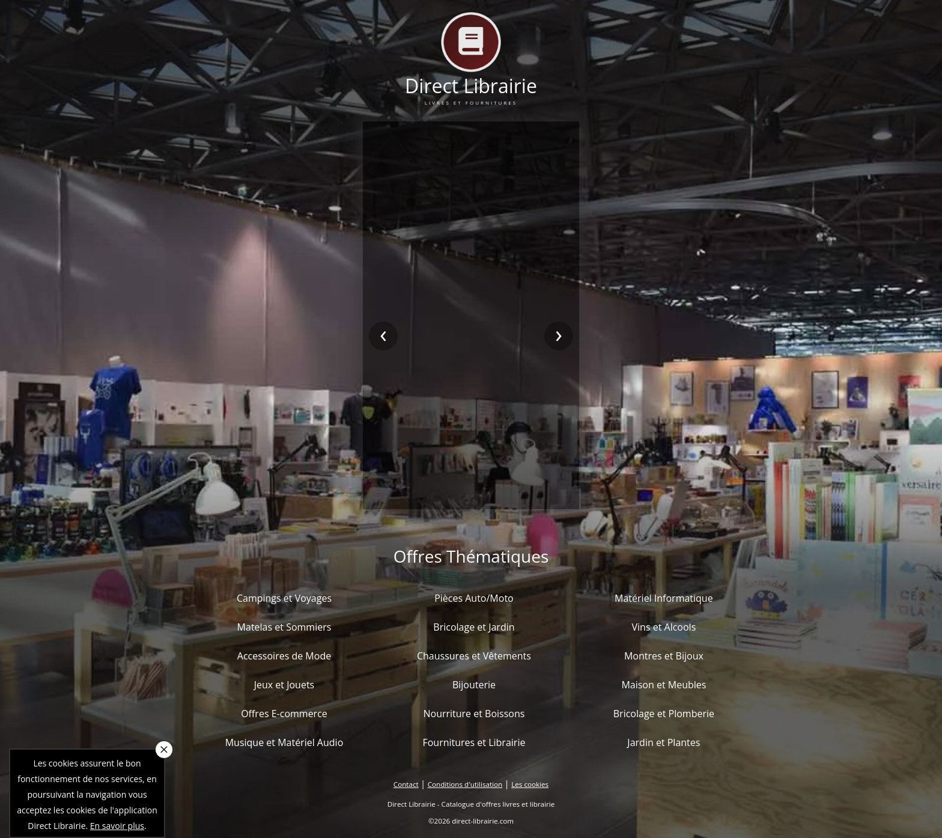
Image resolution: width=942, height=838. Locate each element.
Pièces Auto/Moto (474, 598)
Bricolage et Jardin (473, 627)
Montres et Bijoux (663, 655)
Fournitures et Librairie (473, 742)
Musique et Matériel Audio (284, 742)
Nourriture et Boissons (473, 713)
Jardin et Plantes (663, 742)
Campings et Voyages (284, 598)
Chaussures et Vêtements (474, 655)
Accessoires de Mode (284, 655)
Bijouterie (474, 684)
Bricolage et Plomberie (663, 713)
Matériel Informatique (664, 598)
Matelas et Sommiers (284, 627)
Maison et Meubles (663, 684)
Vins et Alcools (664, 627)
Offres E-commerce (284, 713)
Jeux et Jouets (284, 684)
